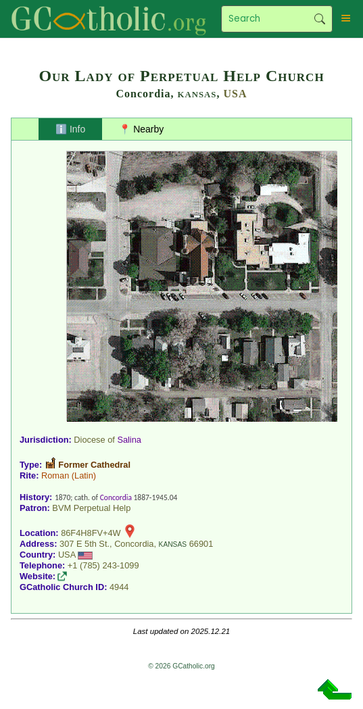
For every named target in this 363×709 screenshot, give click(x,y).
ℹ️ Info (70, 129)
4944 (119, 587)
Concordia (116, 497)
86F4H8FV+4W (91, 533)
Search (320, 18)
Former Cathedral (94, 465)
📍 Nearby (141, 129)
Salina (129, 440)
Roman (55, 475)
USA (235, 93)
